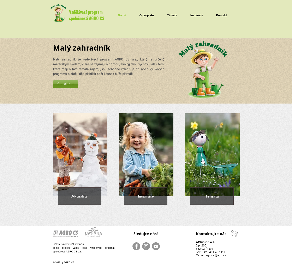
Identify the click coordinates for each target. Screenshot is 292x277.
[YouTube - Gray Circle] (156, 246)
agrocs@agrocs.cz (218, 255)
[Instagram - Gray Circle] (146, 246)
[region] (79, 160)
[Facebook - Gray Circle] (136, 246)
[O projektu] (65, 84)
